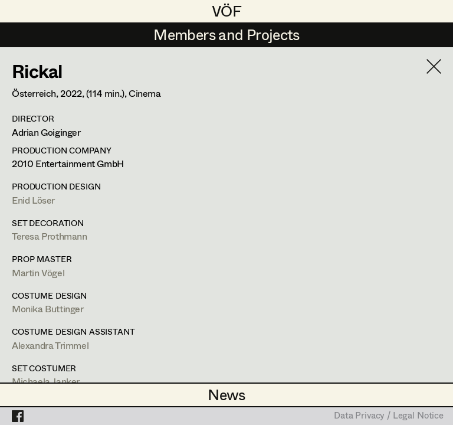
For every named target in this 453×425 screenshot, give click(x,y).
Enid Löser (33, 199)
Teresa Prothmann (49, 235)
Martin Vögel (38, 272)
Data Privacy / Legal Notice (389, 416)
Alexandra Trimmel (50, 345)
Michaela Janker (46, 381)
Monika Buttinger (48, 308)
